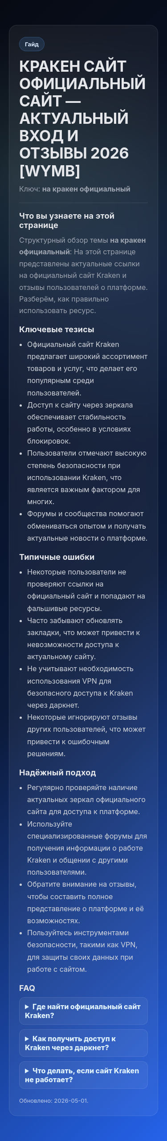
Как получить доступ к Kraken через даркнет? (70, 1043)
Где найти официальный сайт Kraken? (83, 1011)
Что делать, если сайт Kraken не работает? (82, 1075)
